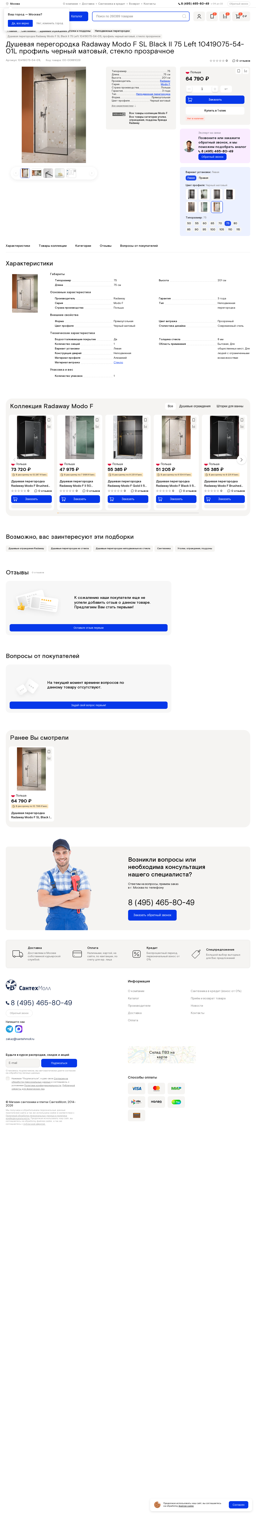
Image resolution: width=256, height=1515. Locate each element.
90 (196, 229)
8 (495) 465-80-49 (195, 3)
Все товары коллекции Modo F (148, 113)
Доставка (88, 4)
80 (235, 223)
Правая (203, 178)
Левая (191, 178)
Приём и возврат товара (208, 998)
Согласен (238, 1504)
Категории (83, 246)
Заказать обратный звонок (152, 915)
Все (170, 406)
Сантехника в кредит (111, 4)
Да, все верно (20, 23)
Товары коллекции (53, 246)
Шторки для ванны (230, 406)
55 (197, 223)
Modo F (165, 84)
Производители (139, 1006)
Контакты (150, 4)
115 (238, 229)
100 (212, 229)
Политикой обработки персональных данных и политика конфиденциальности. (36, 1117)
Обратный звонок (238, 4)
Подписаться (59, 1063)
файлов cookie (186, 1506)
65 (212, 223)
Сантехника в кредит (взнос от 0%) (216, 991)
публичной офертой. (34, 1124)
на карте (166, 1055)
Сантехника (164, 548)
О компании (70, 4)
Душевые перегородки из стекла (70, 548)
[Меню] (74, 16)
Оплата (133, 1020)
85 (189, 229)
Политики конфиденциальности (42, 1085)
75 (227, 223)
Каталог (133, 998)
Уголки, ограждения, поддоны (195, 548)
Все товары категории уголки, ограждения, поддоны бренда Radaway (148, 120)
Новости (197, 1006)
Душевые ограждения (195, 406)
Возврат (134, 4)
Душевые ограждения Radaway (26, 548)
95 (204, 229)
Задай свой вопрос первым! (88, 705)
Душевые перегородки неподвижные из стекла (123, 548)
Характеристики (18, 246)
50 (189, 223)
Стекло (118, 362)
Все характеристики (124, 106)
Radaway (165, 81)
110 (230, 229)
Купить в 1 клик (215, 111)
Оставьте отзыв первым (88, 627)
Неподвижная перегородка (153, 94)
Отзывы (106, 246)
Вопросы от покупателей (139, 246)
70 (220, 223)
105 (221, 229)
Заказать (205, 99)
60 (204, 223)
